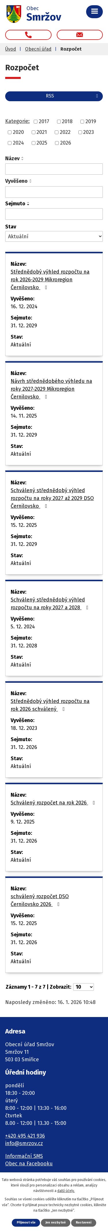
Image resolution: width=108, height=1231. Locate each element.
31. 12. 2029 (24, 325)
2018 (67, 121)
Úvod (10, 49)
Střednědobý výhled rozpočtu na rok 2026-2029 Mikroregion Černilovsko (50, 280)
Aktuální (21, 345)
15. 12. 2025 (24, 525)
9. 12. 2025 (23, 822)
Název (12, 158)
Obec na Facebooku (29, 1163)
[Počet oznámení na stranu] (83, 987)
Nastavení (83, 1222)
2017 (44, 121)
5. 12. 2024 (23, 626)
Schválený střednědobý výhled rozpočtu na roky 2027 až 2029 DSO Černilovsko (52, 498)
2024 (18, 143)
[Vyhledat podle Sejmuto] (54, 214)
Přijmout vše (26, 1222)
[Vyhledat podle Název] (54, 169)
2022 (65, 132)
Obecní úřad (38, 49)
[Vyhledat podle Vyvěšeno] (54, 192)
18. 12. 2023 (24, 728)
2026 (65, 143)
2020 (18, 132)
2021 (42, 132)
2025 (42, 143)
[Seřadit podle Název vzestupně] (23, 157)
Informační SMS (24, 1156)
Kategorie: (17, 121)
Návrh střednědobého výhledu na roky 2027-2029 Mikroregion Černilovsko (51, 389)
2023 (88, 132)
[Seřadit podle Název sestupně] (23, 159)
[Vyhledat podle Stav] (54, 236)
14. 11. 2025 (24, 416)
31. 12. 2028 (24, 646)
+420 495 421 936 (25, 1136)
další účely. (66, 1191)
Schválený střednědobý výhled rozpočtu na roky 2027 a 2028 (51, 604)
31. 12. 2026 (24, 747)
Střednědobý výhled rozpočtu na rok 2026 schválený (50, 705)
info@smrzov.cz (24, 1143)
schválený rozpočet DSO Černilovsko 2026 (40, 900)
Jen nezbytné (56, 1222)
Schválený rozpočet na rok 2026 (54, 803)
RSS (73, 96)
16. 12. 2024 (24, 306)
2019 (91, 121)
